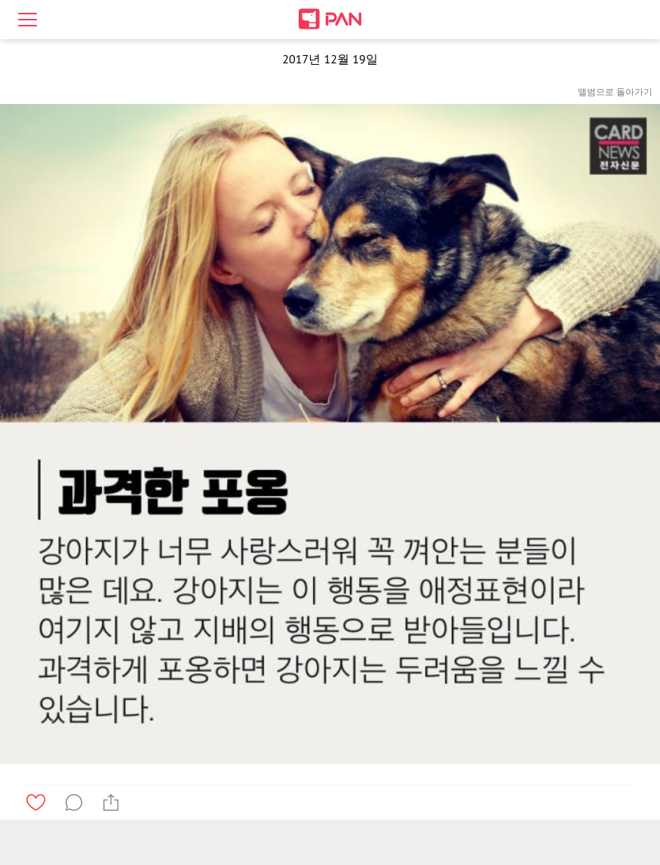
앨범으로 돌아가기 (615, 91)
